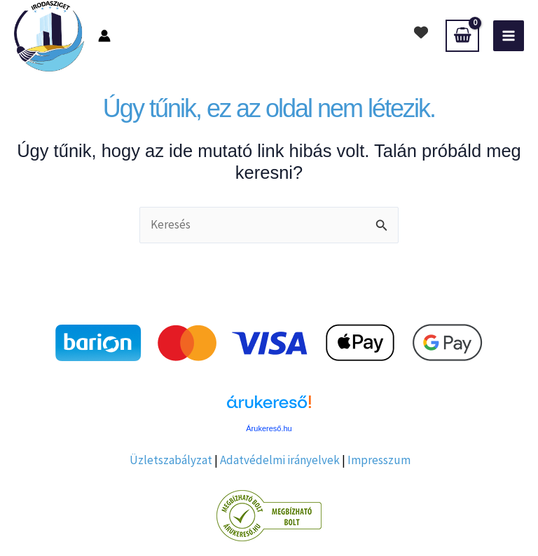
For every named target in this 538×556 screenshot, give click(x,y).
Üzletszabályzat (171, 460)
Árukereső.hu (268, 428)
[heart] (421, 32)
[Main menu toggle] (508, 35)
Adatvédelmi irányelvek (280, 460)
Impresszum (379, 460)
